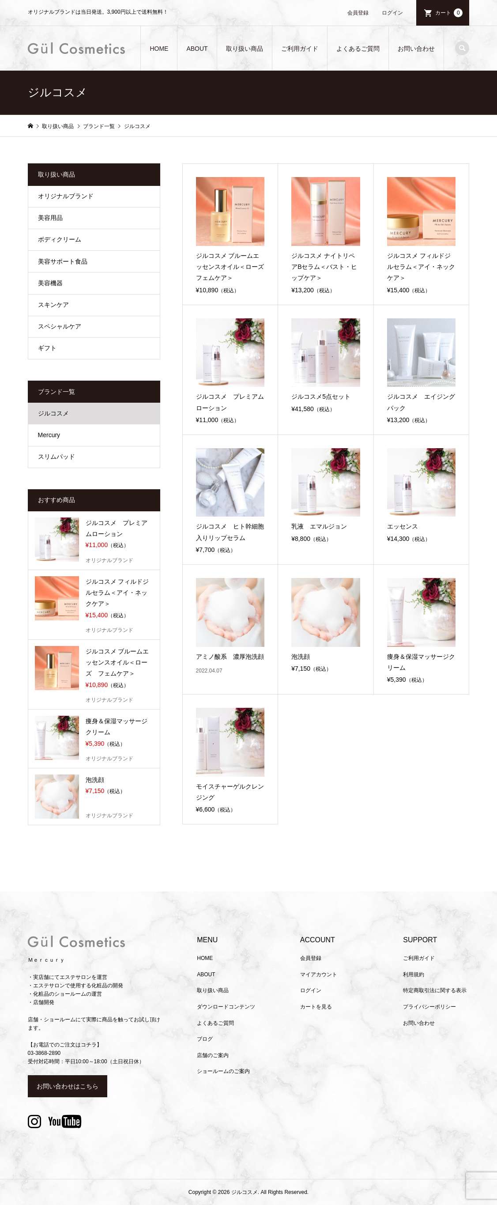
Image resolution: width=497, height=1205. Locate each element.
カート (449, 12)
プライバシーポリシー (429, 1007)
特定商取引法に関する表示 (435, 990)
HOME (159, 48)
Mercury (49, 434)
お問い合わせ (416, 48)
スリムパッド (56, 456)
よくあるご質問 (358, 48)
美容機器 (50, 283)
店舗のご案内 (213, 1055)
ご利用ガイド (299, 48)
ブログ (205, 1039)
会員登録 (358, 13)
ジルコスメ (53, 413)
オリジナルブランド (66, 196)
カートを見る (316, 1007)
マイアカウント (318, 974)
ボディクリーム (59, 239)
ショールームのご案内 (223, 1071)
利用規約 (413, 974)
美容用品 (50, 217)
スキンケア (53, 304)
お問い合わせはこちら (67, 1086)
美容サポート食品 (62, 261)
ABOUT (196, 48)
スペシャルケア (59, 326)
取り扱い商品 (244, 48)
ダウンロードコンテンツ (226, 1007)
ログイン (392, 13)
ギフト (47, 347)
